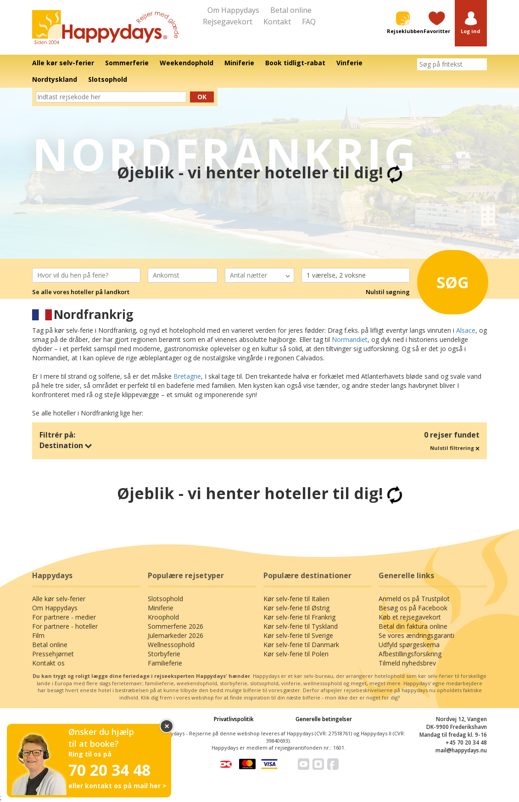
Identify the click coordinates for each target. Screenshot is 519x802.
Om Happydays (233, 10)
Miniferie (160, 607)
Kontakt (277, 22)
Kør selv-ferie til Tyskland (300, 626)
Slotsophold (165, 598)
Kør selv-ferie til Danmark (301, 644)
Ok (201, 96)
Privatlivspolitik (234, 719)
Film (38, 635)
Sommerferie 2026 (175, 626)
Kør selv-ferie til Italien (296, 598)
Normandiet (350, 339)
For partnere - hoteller (65, 626)
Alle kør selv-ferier (58, 598)
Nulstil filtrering (455, 447)
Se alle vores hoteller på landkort (80, 292)
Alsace (465, 330)
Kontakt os (48, 663)
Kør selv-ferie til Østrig (296, 607)
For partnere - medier (64, 617)
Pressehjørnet (53, 653)
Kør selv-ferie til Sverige (298, 635)
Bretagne (187, 376)
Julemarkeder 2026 (175, 635)
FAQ (309, 22)
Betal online (291, 10)
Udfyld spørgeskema (409, 644)
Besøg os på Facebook (413, 607)
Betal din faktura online (413, 626)
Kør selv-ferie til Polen (296, 653)
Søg (449, 279)
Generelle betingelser (324, 719)
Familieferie (165, 663)
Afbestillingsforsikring (410, 653)
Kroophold (163, 617)
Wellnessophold (171, 644)
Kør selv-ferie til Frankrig (299, 617)
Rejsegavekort (227, 22)
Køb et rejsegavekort (410, 617)
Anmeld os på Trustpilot (414, 598)
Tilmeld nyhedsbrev (407, 663)
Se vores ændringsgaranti (416, 635)
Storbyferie (164, 653)
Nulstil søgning (388, 292)
